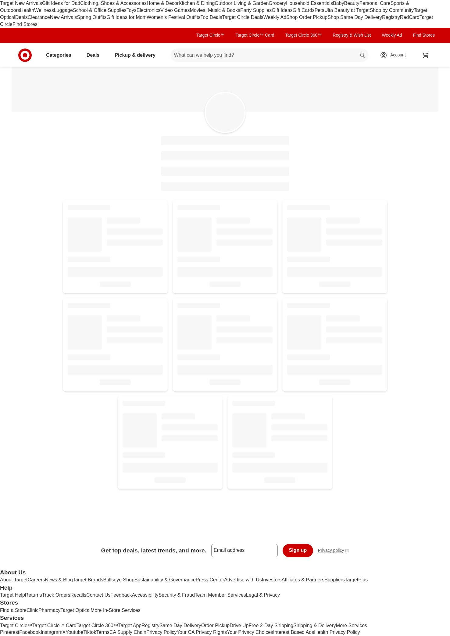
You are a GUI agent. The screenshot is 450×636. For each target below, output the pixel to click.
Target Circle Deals (242, 17)
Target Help (12, 595)
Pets (319, 10)
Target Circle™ (210, 35)
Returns (33, 595)
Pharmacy (49, 610)
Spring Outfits (92, 17)
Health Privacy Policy (337, 632)
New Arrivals (63, 17)
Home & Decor (163, 3)
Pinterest (9, 632)
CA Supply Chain (127, 632)
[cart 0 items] (425, 55)
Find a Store (13, 610)
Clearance (39, 17)
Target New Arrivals (21, 3)
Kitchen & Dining (197, 3)
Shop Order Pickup (306, 17)
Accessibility (145, 595)
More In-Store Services (116, 610)
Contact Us (98, 595)
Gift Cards (304, 10)
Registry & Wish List (352, 35)
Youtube (74, 632)
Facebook (30, 632)
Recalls (78, 595)
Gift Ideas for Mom (126, 17)
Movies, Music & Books (215, 10)
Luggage (63, 10)
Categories (61, 55)
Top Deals (211, 17)
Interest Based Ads (293, 632)
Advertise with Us (243, 579)
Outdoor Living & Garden (242, 3)
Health (27, 10)
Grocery (277, 3)
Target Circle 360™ (303, 35)
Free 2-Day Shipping (270, 625)
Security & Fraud (177, 595)
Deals (21, 17)
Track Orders (56, 595)
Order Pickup (215, 625)
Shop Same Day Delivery (354, 17)
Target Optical (75, 610)
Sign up (298, 550)
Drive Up (239, 625)
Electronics (148, 10)
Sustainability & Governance (165, 579)
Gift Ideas (282, 10)
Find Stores (25, 24)
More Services (351, 625)
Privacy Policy (161, 632)
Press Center (210, 579)
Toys (132, 10)
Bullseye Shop (118, 579)
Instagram (51, 632)
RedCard (410, 17)
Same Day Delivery (180, 625)
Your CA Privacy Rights (202, 632)
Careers (36, 579)
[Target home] (25, 55)
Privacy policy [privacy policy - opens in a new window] (333, 551)
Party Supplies (256, 10)
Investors (272, 579)
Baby (338, 3)
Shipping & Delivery (314, 625)
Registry (391, 17)
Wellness (44, 10)
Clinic (32, 610)
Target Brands (88, 579)
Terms (102, 632)
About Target (13, 579)
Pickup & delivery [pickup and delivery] (137, 55)
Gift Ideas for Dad (61, 3)
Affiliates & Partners (303, 579)
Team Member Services (220, 595)
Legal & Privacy (263, 595)
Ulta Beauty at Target (347, 10)
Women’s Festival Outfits (173, 17)
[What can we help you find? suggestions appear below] (269, 55)
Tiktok (89, 632)
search (363, 55)
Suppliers (334, 579)
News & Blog (59, 579)
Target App (130, 625)
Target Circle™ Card (255, 35)
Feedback (121, 595)
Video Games (175, 10)
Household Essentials (309, 3)
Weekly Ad (274, 17)
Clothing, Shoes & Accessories (113, 3)
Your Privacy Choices (250, 632)
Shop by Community (392, 10)
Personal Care (374, 3)
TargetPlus (356, 579)
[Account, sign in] (395, 55)
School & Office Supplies (100, 10)
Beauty (351, 3)
